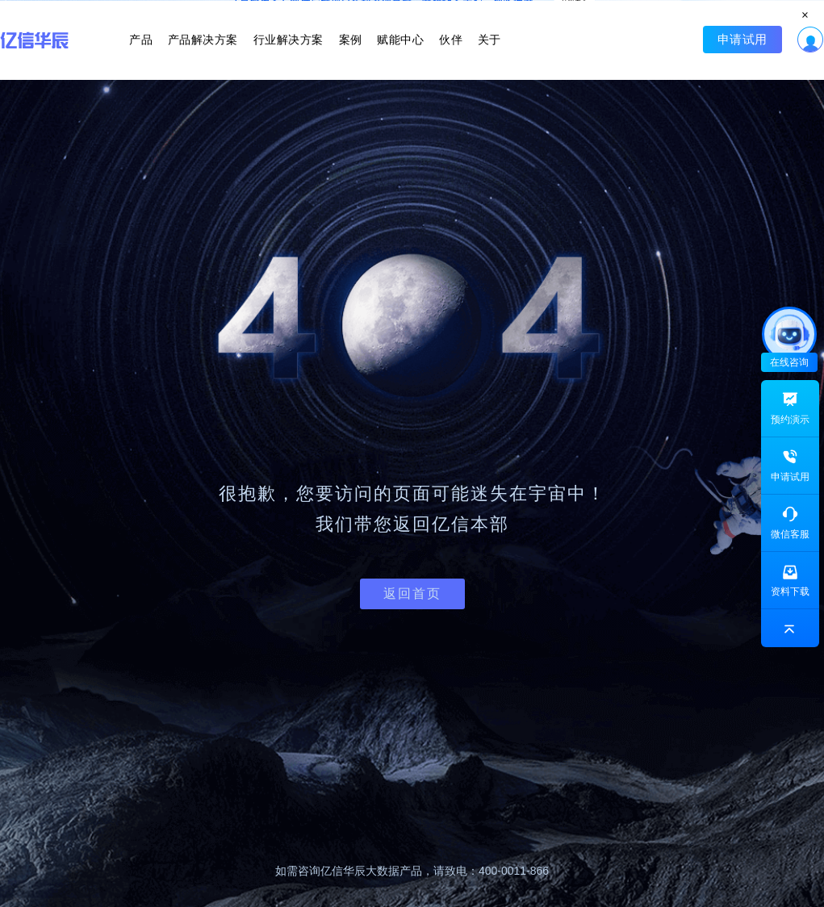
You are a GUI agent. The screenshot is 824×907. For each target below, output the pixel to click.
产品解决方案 (217, 54)
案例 (350, 54)
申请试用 (721, 54)
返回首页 (412, 593)
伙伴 (437, 54)
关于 (468, 54)
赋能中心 (393, 54)
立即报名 (412, 13)
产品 (162, 54)
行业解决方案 (295, 54)
